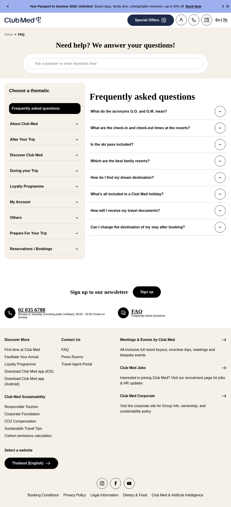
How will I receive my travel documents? (158, 210)
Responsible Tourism (21, 407)
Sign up (147, 292)
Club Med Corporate (137, 396)
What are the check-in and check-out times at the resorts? (158, 128)
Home (9, 34)
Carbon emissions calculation (28, 436)
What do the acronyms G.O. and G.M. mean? (158, 111)
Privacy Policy (74, 495)
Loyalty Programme (20, 364)
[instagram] (102, 483)
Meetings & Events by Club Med (147, 340)
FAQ (65, 350)
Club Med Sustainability (25, 397)
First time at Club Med (22, 350)
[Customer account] (181, 19)
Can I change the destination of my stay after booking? (158, 227)
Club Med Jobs (133, 368)
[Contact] (193, 19)
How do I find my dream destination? (158, 177)
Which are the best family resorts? (158, 161)
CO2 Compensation (20, 421)
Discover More (17, 340)
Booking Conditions (43, 495)
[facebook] (115, 483)
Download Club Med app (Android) (24, 381)
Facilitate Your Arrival (21, 357)
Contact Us (70, 340)
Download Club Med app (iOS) (29, 371)
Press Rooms (72, 357)
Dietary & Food (135, 495)
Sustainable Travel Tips (23, 428)
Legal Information (104, 495)
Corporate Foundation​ (22, 414)
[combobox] (117, 63)
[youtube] (129, 483)
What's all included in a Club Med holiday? (158, 194)
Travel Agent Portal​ (76, 364)
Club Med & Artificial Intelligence (177, 495)
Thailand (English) (31, 463)
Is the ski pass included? (158, 144)
